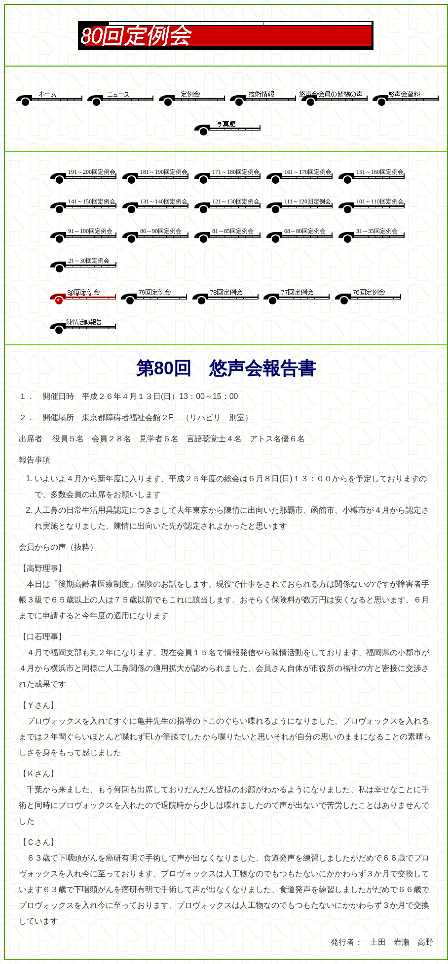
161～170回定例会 (308, 171)
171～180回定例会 (236, 171)
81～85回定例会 (233, 231)
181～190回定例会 (163, 171)
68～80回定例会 (305, 231)
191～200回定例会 (91, 171)
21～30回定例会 (89, 260)
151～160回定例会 (380, 171)
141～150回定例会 (91, 201)
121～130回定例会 (236, 201)
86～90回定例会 (161, 231)
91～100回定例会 (90, 231)
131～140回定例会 (163, 201)
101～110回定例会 (380, 201)
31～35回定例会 (377, 231)
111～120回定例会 (307, 201)
